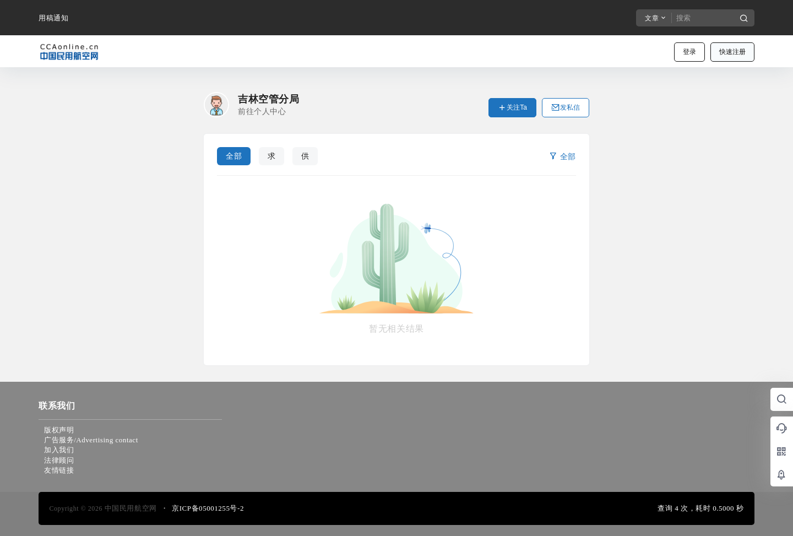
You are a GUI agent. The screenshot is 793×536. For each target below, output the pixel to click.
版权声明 (59, 430)
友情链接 (59, 470)
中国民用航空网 (129, 508)
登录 (689, 52)
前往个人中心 (262, 111)
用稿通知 (53, 18)
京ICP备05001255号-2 (208, 508)
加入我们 (59, 450)
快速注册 (732, 52)
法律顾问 (59, 460)
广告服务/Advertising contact (91, 440)
